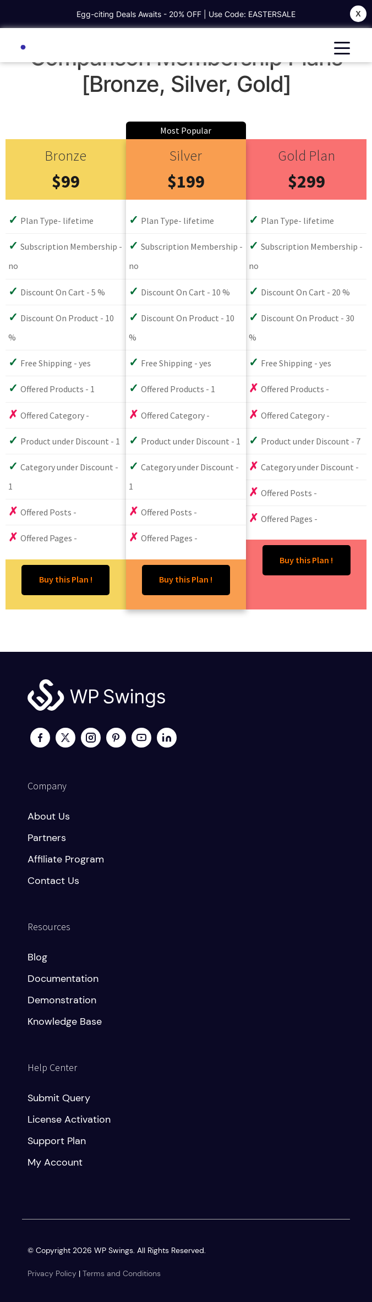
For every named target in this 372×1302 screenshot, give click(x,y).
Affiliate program (66, 859)
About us (49, 816)
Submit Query (59, 1098)
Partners (47, 837)
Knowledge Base (65, 1021)
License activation (69, 1119)
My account (55, 1162)
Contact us (53, 880)
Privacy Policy (52, 1273)
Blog (37, 957)
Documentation (63, 978)
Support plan (57, 1140)
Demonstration (62, 1000)
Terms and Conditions (122, 1273)
